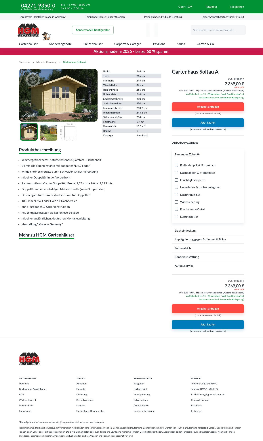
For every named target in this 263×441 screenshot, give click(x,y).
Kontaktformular (200, 399)
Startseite (24, 62)
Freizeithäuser (93, 44)
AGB (21, 394)
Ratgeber (139, 383)
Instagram (196, 410)
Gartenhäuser (28, 44)
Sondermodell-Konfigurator (92, 30)
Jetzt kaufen (208, 122)
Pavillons (159, 44)
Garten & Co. (205, 44)
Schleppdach (141, 399)
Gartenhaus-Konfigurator (90, 410)
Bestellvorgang (84, 399)
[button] (208, 154)
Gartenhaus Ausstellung (32, 388)
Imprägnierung (142, 394)
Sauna (181, 44)
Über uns (24, 383)
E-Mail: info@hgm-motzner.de (207, 394)
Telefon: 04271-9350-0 (204, 383)
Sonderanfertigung (144, 410)
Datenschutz (26, 405)
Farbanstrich (141, 388)
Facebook (196, 405)
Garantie (81, 388)
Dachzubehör (141, 405)
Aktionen (81, 383)
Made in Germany (46, 62)
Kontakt (80, 405)
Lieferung (81, 394)
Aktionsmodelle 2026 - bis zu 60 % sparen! (131, 51)
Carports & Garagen (128, 44)
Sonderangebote (60, 44)
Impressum (25, 410)
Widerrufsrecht (27, 399)
